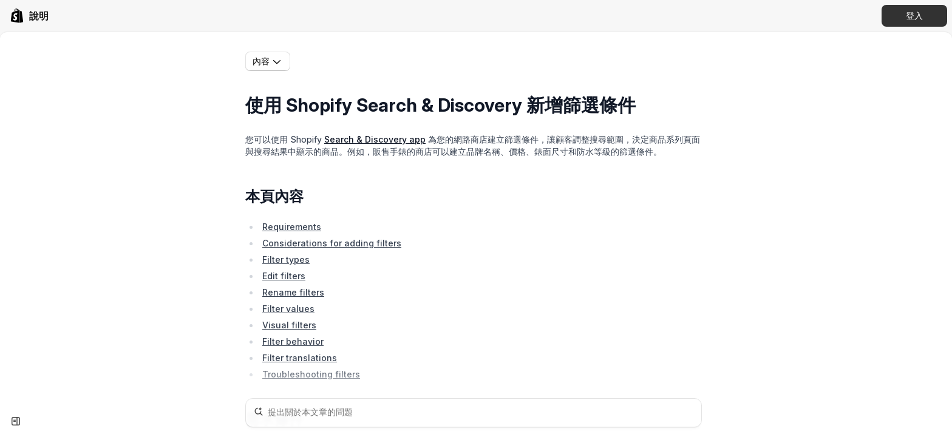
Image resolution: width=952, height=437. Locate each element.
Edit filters (283, 276)
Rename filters (293, 292)
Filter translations (299, 358)
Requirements (291, 227)
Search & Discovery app (375, 139)
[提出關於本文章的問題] (473, 412)
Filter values (288, 308)
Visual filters (289, 325)
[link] (29, 15)
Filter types (286, 259)
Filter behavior (293, 341)
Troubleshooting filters (311, 374)
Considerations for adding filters (331, 243)
